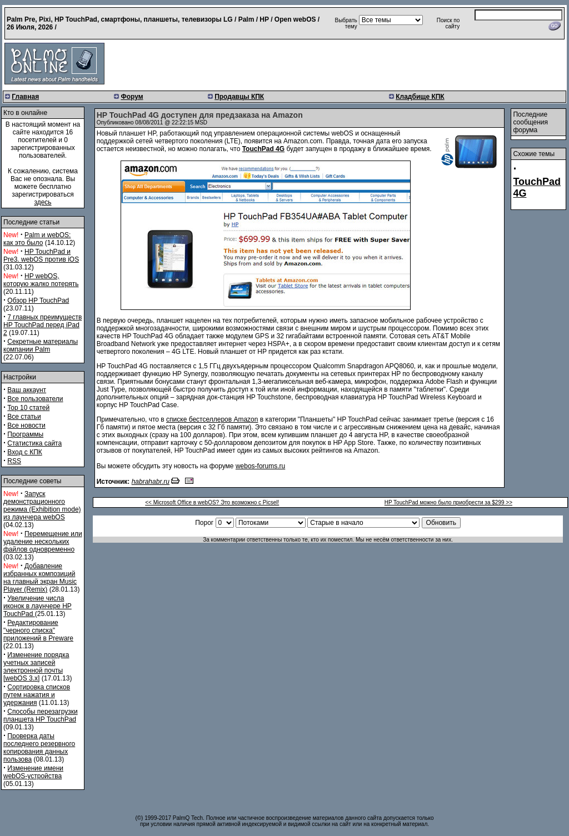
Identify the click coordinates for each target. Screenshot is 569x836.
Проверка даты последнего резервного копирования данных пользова (39, 747)
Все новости (26, 425)
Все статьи (24, 416)
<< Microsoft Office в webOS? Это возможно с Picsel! (212, 502)
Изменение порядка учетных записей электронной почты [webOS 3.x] (36, 666)
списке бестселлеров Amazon (212, 419)
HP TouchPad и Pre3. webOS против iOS (41, 255)
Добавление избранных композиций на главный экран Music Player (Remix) (40, 577)
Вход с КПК (24, 452)
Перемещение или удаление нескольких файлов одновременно (42, 541)
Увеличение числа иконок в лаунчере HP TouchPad (37, 606)
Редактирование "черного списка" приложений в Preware (38, 630)
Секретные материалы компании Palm (40, 345)
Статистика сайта (34, 443)
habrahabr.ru (150, 481)
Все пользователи (35, 399)
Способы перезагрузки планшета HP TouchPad (40, 715)
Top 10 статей (28, 408)
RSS (14, 461)
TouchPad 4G (263, 149)
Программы (25, 434)
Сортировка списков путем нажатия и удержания (36, 695)
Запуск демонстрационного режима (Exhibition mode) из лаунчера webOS (42, 505)
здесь (42, 202)
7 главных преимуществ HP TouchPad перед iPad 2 (42, 325)
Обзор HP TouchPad (38, 300)
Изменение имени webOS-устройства (33, 772)
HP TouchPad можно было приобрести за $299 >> (448, 502)
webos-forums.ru (260, 466)
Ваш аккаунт (26, 390)
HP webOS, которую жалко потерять (41, 280)
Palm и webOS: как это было (37, 239)
